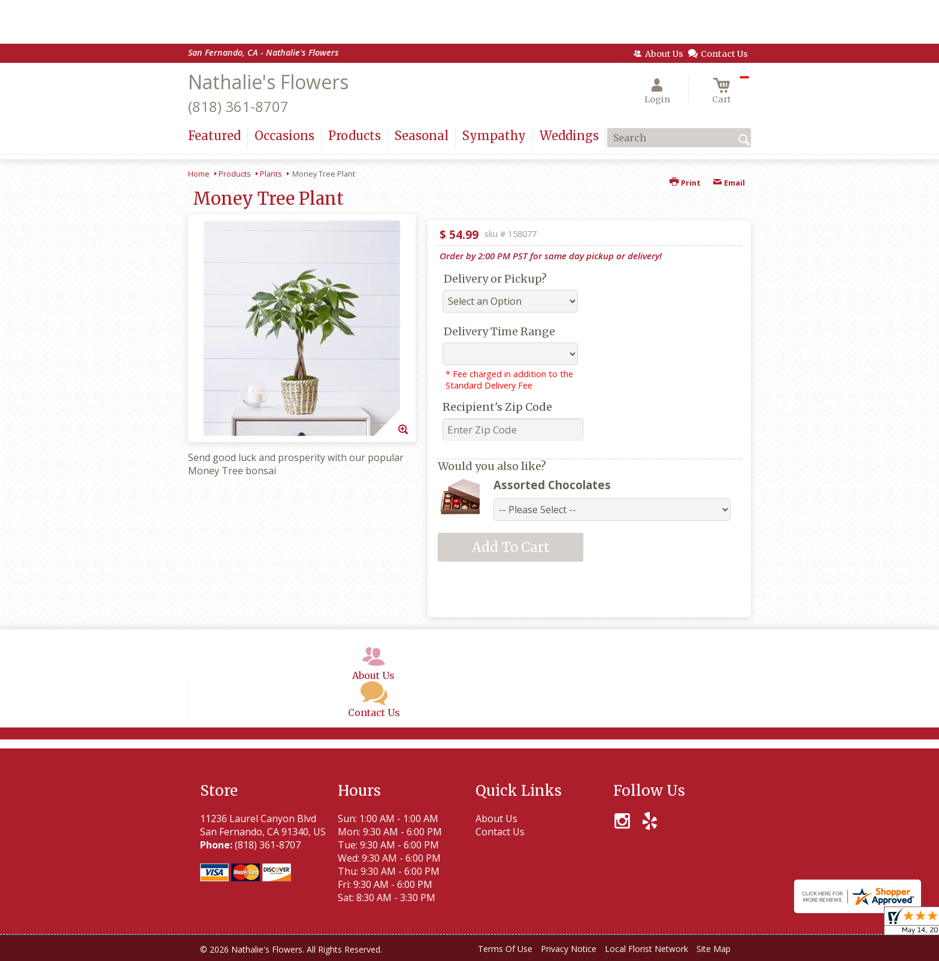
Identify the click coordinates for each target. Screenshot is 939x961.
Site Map (713, 948)
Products (235, 173)
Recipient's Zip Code (497, 407)
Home (199, 173)
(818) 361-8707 (238, 106)
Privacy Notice (568, 948)
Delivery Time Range (499, 331)
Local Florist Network (646, 948)
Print (685, 182)
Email (729, 182)
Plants (271, 173)
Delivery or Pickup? (495, 279)
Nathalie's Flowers (268, 82)
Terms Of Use (505, 948)
